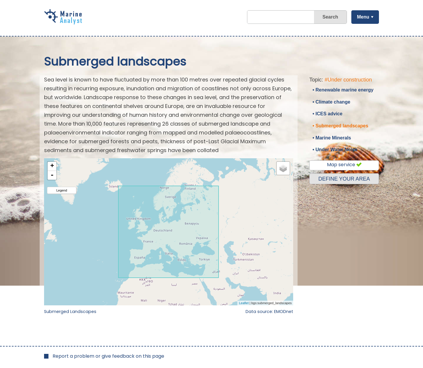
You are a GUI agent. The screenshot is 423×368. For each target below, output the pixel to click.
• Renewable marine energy (343, 89)
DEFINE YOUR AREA (344, 179)
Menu (363, 16)
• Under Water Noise (335, 149)
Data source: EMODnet (269, 311)
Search (330, 16)
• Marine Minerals (332, 137)
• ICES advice (328, 113)
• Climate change (331, 101)
